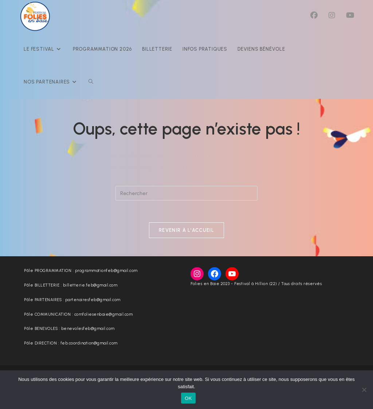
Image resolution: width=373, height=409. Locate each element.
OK (188, 398)
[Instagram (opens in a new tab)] (332, 15)
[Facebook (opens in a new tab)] (314, 15)
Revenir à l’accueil (186, 230)
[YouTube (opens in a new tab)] (350, 15)
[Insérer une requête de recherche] (186, 193)
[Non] (364, 389)
